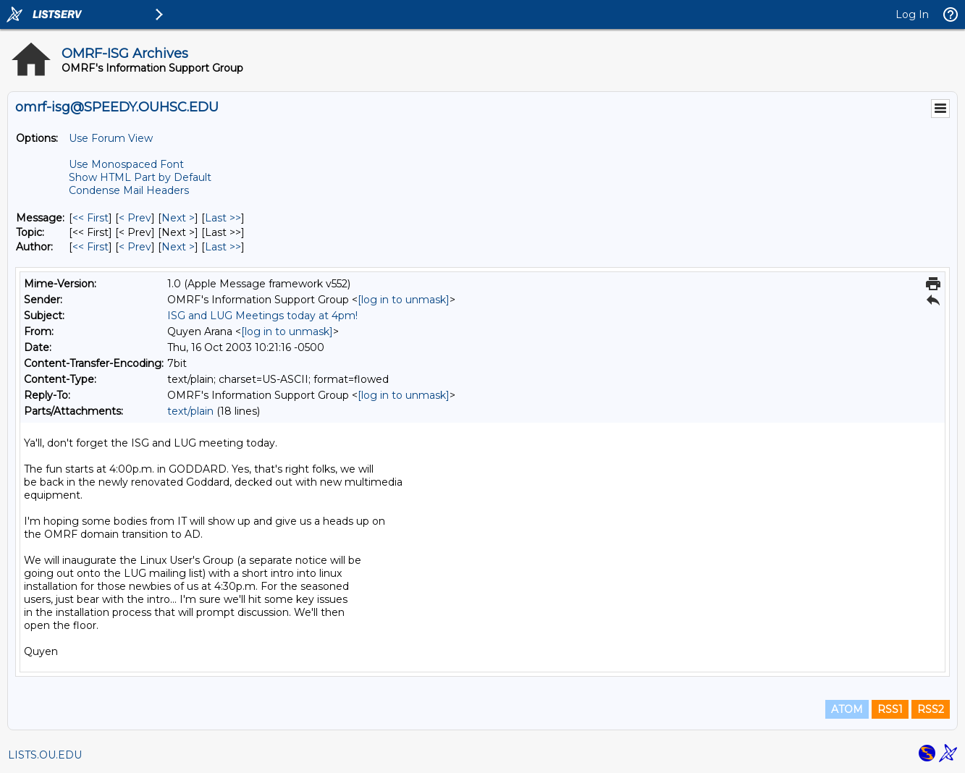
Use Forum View (111, 138)
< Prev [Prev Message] (135, 217)
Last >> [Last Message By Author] (223, 246)
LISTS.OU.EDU (45, 754)
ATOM (847, 709)
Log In (912, 14)
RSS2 (930, 709)
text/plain (190, 411)
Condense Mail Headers (129, 190)
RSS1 (890, 709)
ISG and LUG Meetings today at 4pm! (262, 315)
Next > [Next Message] (178, 217)
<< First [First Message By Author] (90, 246)
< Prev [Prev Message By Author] (135, 246)
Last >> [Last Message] (223, 217)
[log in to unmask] (404, 299)
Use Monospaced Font (126, 164)
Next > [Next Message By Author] (178, 246)
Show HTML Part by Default (140, 177)
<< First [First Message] (90, 217)
